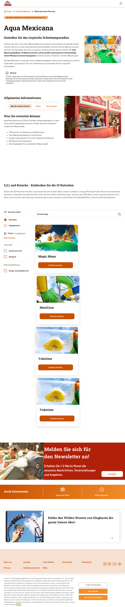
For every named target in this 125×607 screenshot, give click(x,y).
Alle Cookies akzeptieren (93, 597)
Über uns (8, 562)
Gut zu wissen (52, 106)
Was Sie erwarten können (20, 106)
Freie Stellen (48, 562)
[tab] (20, 106)
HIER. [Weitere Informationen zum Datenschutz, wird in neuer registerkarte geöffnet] (19, 604)
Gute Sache (67, 562)
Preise (38, 106)
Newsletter (87, 562)
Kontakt (26, 562)
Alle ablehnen (93, 591)
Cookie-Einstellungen (93, 585)
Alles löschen (10, 238)
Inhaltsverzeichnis (31, 568)
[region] (62, 591)
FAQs (45, 568)
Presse (7, 568)
